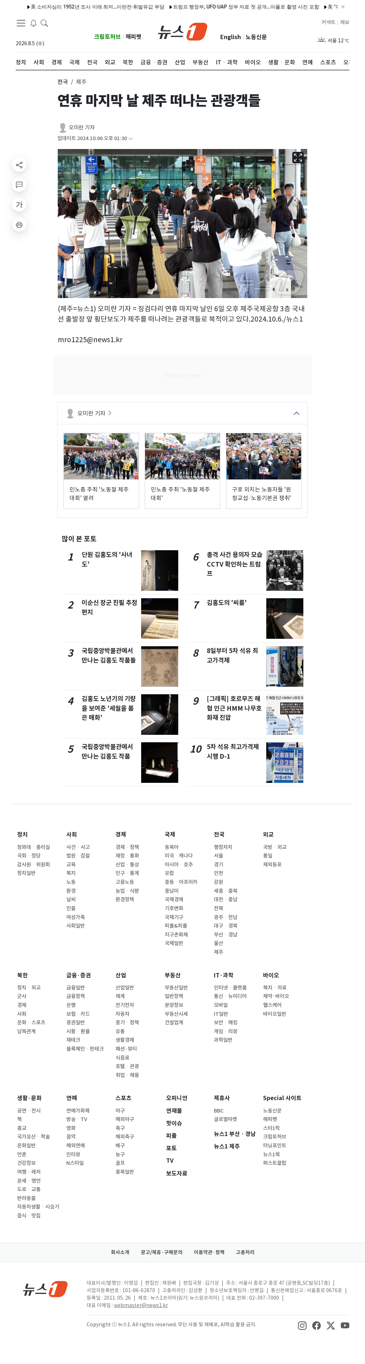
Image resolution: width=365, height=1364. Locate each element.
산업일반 (124, 987)
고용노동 (124, 882)
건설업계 (174, 1022)
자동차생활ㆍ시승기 (38, 1207)
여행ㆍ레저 (29, 1172)
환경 (71, 891)
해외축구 (124, 1137)
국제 (170, 834)
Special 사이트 (282, 1098)
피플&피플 (176, 926)
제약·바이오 (276, 996)
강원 (218, 882)
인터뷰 (73, 1154)
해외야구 (124, 1119)
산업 (120, 975)
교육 (71, 864)
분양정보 (174, 1005)
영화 (71, 1128)
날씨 (71, 899)
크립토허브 (107, 37)
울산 (218, 943)
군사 (21, 996)
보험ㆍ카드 (78, 1014)
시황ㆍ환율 (78, 1031)
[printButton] (19, 224)
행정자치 (223, 847)
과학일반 (223, 1040)
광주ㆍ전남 (225, 917)
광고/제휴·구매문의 (161, 1252)
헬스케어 (272, 1005)
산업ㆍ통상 (127, 864)
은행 (71, 1005)
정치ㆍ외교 (29, 987)
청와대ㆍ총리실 (33, 847)
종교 (21, 1128)
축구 (120, 1128)
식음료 (122, 1058)
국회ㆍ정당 (29, 856)
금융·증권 (78, 975)
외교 (268, 834)
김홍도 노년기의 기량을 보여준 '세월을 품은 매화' (109, 708)
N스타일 (75, 1163)
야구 (120, 1111)
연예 (71, 1098)
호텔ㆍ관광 (127, 1066)
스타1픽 (271, 1128)
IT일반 (221, 1014)
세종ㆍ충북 (225, 891)
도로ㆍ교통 (29, 1189)
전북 (218, 908)
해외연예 (75, 1145)
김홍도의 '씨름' (227, 603)
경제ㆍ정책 (127, 847)
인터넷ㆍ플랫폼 (230, 987)
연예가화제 (77, 1111)
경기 (218, 864)
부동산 (173, 975)
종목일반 (124, 1172)
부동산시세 (176, 1014)
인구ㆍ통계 (127, 873)
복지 (71, 873)
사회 (71, 834)
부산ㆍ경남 (225, 935)
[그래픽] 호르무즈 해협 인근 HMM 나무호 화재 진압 (234, 708)
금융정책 (75, 996)
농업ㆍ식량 (127, 891)
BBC (218, 1111)
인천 (218, 873)
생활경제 (124, 1040)
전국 (219, 834)
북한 (22, 975)
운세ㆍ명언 (29, 1181)
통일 (267, 856)
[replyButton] (19, 184)
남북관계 (26, 1031)
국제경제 (174, 899)
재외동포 (272, 864)
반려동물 (26, 1198)
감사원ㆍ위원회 (33, 864)
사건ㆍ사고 (78, 847)
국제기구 (174, 917)
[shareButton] (19, 165)
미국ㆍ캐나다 (179, 856)
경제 (120, 834)
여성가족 (75, 917)
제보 (344, 22)
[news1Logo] (45, 1288)
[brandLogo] (182, 31)
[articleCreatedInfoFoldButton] (130, 138)
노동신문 (256, 37)
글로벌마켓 (225, 1119)
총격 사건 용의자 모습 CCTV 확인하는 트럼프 (234, 564)
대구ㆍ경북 (225, 926)
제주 (218, 952)
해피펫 (133, 37)
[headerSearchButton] (44, 22)
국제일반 (174, 943)
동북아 (172, 847)
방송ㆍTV (76, 1119)
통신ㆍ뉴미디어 (230, 996)
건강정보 (26, 1163)
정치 (22, 834)
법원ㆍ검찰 (78, 856)
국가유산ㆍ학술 (33, 1137)
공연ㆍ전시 (29, 1111)
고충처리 (245, 1252)
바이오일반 (274, 1014)
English (230, 37)
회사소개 (120, 1252)
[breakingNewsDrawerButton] (33, 22)
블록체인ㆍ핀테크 (85, 1049)
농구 (120, 1154)
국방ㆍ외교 (275, 847)
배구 (120, 1145)
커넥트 (328, 22)
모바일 (221, 1005)
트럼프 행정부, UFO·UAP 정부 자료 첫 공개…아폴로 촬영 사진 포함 (154, 7)
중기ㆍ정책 (127, 1022)
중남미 (172, 891)
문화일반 (26, 1145)
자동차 (122, 1014)
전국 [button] (62, 81)
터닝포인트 (274, 1145)
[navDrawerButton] (21, 23)
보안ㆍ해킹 (225, 1022)
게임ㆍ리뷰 (225, 1031)
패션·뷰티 (126, 1049)
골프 (120, 1163)
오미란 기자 (82, 127)
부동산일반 (176, 987)
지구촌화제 (176, 935)
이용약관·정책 (209, 1252)
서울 (218, 856)
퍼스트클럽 (274, 1163)
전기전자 (124, 1005)
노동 (71, 882)
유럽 (169, 873)
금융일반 (75, 987)
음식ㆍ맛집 (29, 1215)
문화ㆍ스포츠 (31, 1022)
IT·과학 (223, 975)
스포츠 (123, 1098)
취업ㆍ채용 (127, 1075)
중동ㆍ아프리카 (181, 882)
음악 (71, 1137)
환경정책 (124, 899)
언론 (21, 1154)
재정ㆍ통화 (127, 856)
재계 (120, 996)
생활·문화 (29, 1098)
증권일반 (75, 1022)
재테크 (73, 1040)
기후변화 (174, 908)
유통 (120, 1031)
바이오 (271, 975)
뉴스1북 (271, 1154)
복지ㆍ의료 (275, 987)
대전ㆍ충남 (225, 899)
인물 (71, 908)
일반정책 (174, 996)
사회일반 (75, 926)
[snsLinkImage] (302, 1325)
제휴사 (222, 1098)
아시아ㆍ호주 (179, 864)
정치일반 (26, 873)
